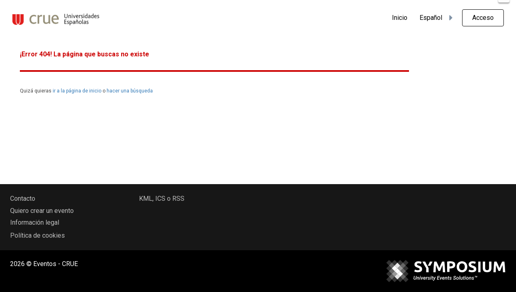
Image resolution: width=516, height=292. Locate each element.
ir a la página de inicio (77, 91)
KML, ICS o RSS (161, 198)
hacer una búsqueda (130, 91)
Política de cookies (37, 235)
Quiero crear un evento (42, 211)
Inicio (399, 17)
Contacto (22, 198)
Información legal (34, 222)
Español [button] (437, 18)
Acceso (483, 17)
